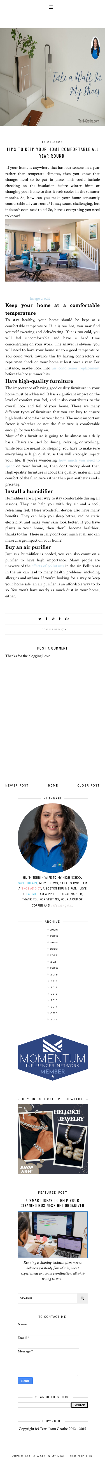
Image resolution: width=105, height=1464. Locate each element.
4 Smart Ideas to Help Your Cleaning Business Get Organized (53, 1203)
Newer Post (17, 785)
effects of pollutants (47, 566)
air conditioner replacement (75, 368)
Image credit (40, 298)
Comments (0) (54, 629)
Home (53, 785)
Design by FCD (80, 1456)
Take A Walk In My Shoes (46, 1456)
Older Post (89, 785)
